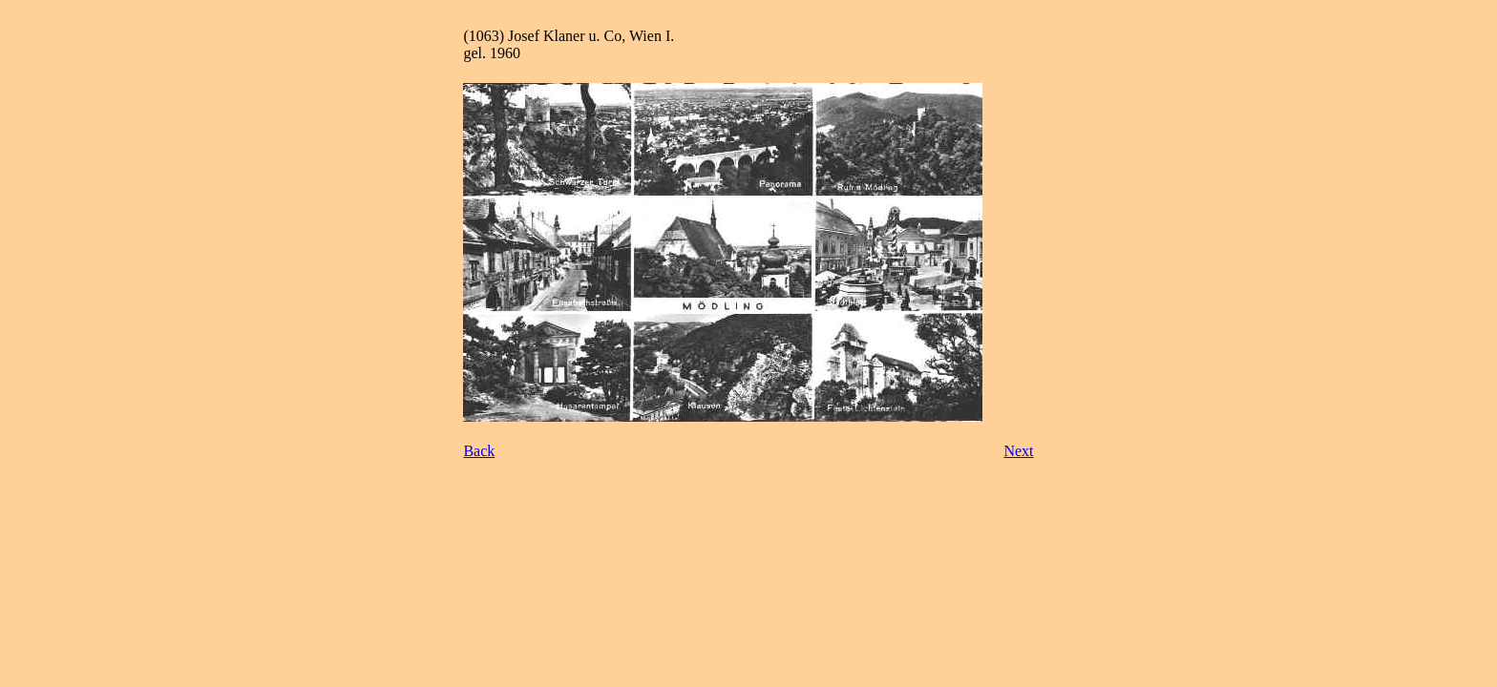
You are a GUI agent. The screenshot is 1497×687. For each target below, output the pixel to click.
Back (479, 451)
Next (1018, 451)
